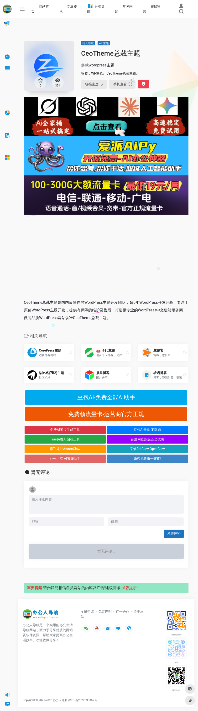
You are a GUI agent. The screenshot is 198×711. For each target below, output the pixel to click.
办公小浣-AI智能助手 (65, 459)
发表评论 (174, 534)
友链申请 (87, 611)
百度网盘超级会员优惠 (147, 439)
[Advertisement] (106, 259)
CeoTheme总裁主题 (121, 73)
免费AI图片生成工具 (65, 430)
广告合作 (122, 611)
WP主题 (104, 43)
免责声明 (105, 611)
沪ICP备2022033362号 (82, 700)
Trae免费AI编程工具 (65, 439)
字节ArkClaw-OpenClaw (147, 449)
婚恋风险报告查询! (147, 459)
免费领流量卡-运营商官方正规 (106, 414)
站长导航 (88, 43)
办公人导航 (60, 700)
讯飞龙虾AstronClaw (65, 449)
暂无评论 (40, 472)
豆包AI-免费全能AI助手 (106, 397)
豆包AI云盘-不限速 (147, 430)
